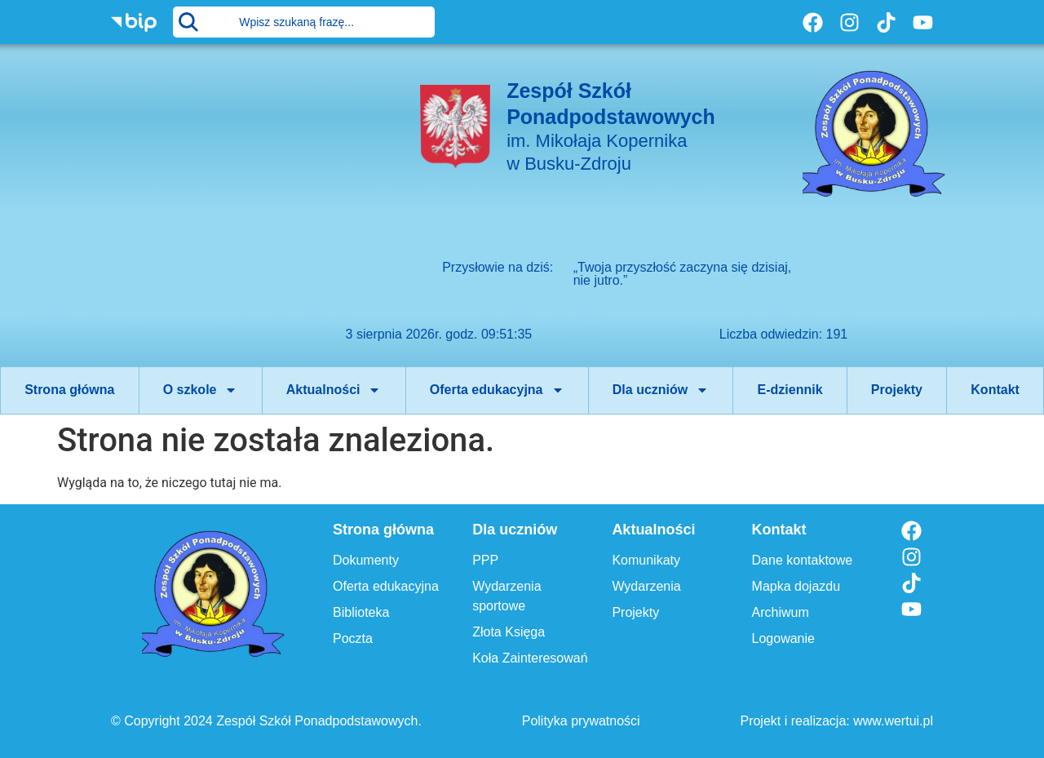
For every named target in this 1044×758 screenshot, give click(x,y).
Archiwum (780, 612)
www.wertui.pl (893, 721)
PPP (485, 560)
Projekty (896, 390)
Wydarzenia (646, 586)
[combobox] (304, 22)
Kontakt (995, 390)
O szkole (200, 390)
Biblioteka (361, 612)
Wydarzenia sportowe (506, 596)
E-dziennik (790, 390)
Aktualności (334, 390)
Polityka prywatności (581, 721)
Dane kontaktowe (802, 560)
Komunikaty (646, 560)
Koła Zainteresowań (529, 658)
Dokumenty (366, 560)
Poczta (353, 638)
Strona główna (69, 390)
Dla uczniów (661, 390)
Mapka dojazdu (796, 586)
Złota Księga (508, 632)
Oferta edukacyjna (497, 390)
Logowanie (783, 638)
